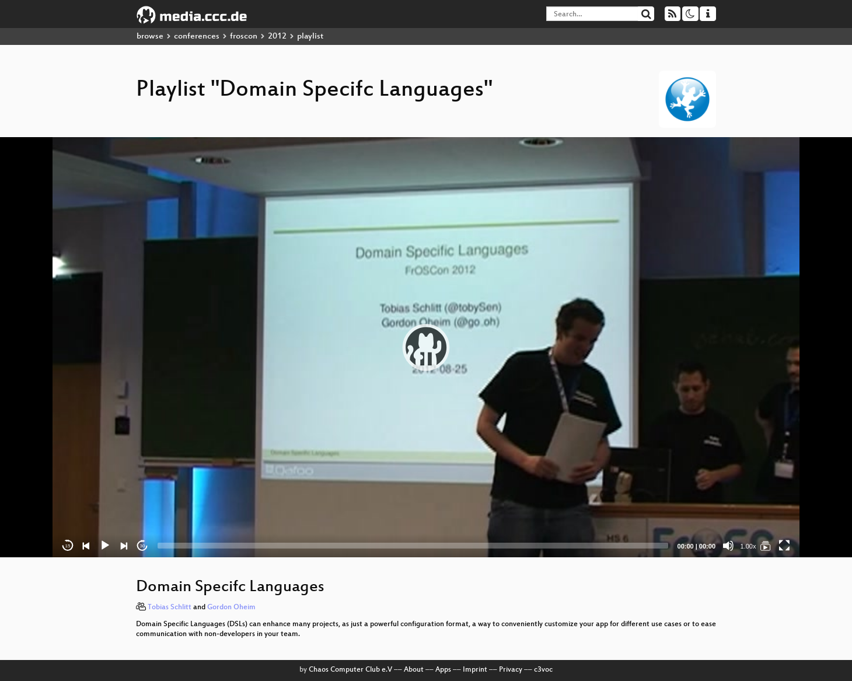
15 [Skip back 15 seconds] (68, 546)
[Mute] (728, 545)
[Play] (105, 545)
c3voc (543, 670)
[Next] (124, 545)
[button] (426, 347)
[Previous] (86, 545)
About (414, 670)
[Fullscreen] (784, 545)
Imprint (475, 670)
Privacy (510, 670)
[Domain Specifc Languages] (765, 545)
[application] (426, 347)
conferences (196, 36)
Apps (443, 670)
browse (150, 36)
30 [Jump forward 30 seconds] (142, 546)
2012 (277, 36)
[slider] (413, 546)
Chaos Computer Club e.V (350, 670)
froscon (243, 36)
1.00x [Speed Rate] (748, 546)
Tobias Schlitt (169, 607)
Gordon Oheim (231, 607)
